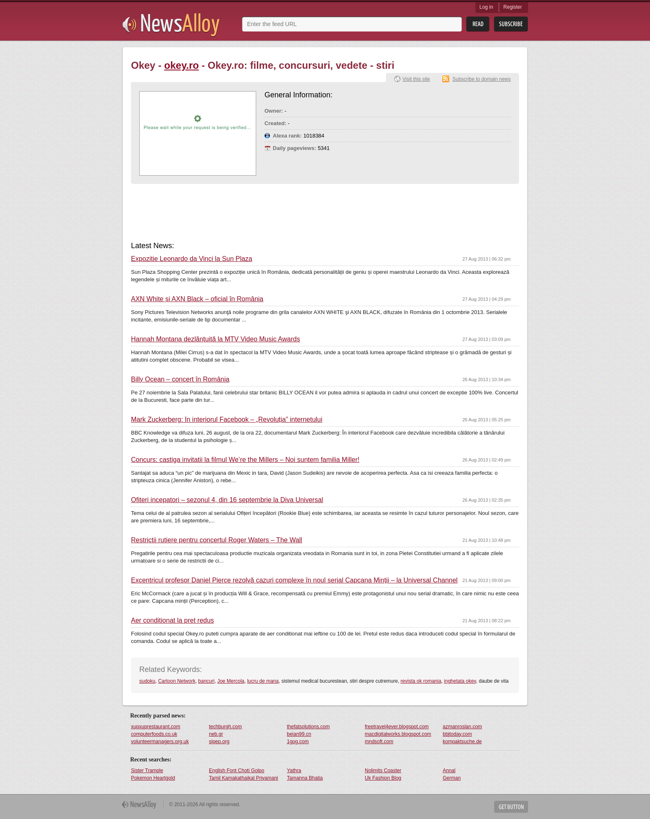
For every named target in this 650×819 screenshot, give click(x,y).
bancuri (206, 681)
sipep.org (219, 741)
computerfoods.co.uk (154, 734)
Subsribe (511, 24)
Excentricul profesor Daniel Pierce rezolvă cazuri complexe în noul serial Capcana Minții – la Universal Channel (294, 580)
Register (512, 7)
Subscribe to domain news (481, 79)
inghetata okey (460, 681)
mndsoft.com (379, 741)
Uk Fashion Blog (383, 778)
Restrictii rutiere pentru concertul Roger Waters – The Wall (216, 540)
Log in (486, 7)
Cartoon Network (176, 681)
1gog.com (298, 741)
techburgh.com (225, 727)
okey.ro (181, 65)
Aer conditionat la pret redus (172, 620)
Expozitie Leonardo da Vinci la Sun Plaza (191, 259)
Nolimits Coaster (383, 770)
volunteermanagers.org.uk (160, 741)
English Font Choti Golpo (236, 770)
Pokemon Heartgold (153, 778)
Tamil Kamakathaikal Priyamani (243, 778)
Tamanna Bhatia (305, 778)
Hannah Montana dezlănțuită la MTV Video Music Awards (215, 339)
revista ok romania (420, 681)
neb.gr (216, 734)
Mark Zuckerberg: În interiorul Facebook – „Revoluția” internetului (227, 419)
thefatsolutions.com (308, 727)
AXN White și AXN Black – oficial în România (197, 299)
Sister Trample (147, 770)
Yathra (294, 770)
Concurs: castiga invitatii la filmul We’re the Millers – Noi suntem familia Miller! (245, 460)
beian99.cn (299, 734)
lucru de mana (263, 681)
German (452, 778)
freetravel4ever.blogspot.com (397, 727)
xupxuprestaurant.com (155, 727)
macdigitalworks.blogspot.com (398, 734)
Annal (449, 770)
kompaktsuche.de (462, 741)
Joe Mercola (230, 681)
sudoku (147, 681)
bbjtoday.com (457, 734)
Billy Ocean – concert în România (180, 379)
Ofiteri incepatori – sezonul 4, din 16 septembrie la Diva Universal (227, 500)
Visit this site (416, 79)
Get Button (511, 807)
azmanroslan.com (462, 727)
